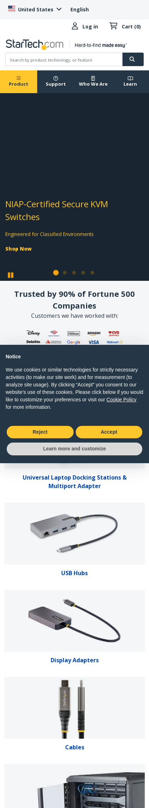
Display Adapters (75, 660)
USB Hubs (74, 573)
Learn (130, 81)
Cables (74, 747)
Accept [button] (109, 432)
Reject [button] (40, 432)
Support (56, 81)
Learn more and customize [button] (74, 448)
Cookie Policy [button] (122, 399)
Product (18, 81)
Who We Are (93, 81)
